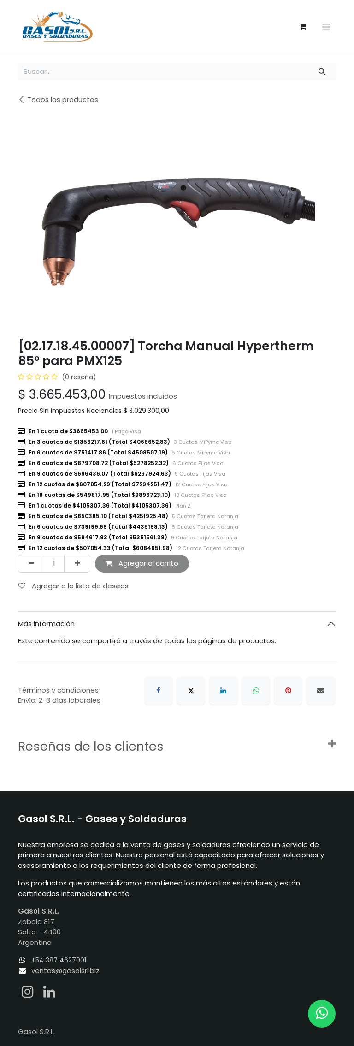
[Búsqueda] (322, 72)
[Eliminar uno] (31, 564)
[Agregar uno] (77, 564)
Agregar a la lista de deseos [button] (73, 586)
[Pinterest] (288, 691)
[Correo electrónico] (321, 691)
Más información (46, 623)
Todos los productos (58, 99)
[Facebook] (158, 691)
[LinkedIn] (223, 691)
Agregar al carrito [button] (142, 563)
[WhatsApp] (256, 691)
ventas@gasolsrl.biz (65, 970)
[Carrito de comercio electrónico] (303, 27)
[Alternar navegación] (326, 26)
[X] (191, 691)
